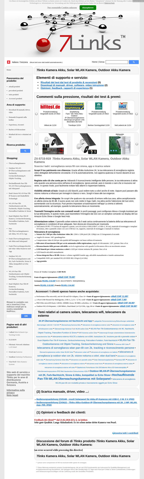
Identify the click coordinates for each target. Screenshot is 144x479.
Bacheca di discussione (17, 130)
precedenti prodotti (16, 91)
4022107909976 (66, 281)
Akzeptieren (87, 7)
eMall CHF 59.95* (128, 306)
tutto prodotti (14, 95)
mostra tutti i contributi (126, 433)
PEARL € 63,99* (49, 281)
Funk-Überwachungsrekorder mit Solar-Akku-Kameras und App (20, 248)
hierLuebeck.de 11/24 (123, 125)
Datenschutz (109, 3)
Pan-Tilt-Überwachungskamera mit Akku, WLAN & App (18, 231)
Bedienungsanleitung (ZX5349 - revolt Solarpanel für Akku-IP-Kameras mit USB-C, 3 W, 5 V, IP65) (85, 399)
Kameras (15, 352)
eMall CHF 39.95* (126, 303)
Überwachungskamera (17, 163)
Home (94, 62)
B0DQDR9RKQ (78, 281)
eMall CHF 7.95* (119, 299)
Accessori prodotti (15, 99)
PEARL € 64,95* (68, 285)
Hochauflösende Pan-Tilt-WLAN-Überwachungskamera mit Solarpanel (20, 185)
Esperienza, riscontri (16, 125)
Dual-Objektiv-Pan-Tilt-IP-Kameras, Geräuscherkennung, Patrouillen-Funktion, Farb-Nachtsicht (19, 289)
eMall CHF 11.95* (119, 296)
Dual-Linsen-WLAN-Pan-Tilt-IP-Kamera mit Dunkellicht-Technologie (20, 195)
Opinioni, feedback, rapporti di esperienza (65, 88)
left (36, 144)
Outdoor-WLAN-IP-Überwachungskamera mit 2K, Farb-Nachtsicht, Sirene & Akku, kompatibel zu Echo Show (20, 261)
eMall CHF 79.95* (66, 277)
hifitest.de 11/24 (50, 125)
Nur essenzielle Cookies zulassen (62, 7)
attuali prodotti (14, 87)
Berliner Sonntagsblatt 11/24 (98, 125)
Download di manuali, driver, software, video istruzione (72, 85)
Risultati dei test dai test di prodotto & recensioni (69, 82)
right (136, 144)
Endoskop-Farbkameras (20, 357)
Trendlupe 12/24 (74, 125)
